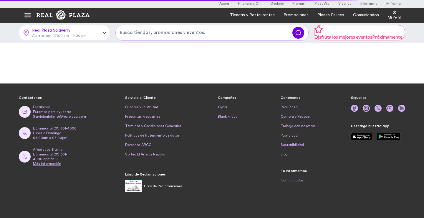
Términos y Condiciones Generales (153, 126)
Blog (284, 154)
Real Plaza (289, 107)
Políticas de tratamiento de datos (152, 135)
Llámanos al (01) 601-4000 (55, 128)
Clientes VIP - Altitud (141, 107)
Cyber (222, 107)
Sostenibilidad (292, 145)
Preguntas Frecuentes (142, 116)
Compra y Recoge (295, 116)
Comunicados (292, 180)
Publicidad (289, 135)
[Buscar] (298, 33)
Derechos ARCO (138, 145)
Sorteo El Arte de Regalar (145, 154)
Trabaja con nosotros (298, 126)
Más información (47, 163)
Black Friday (227, 116)
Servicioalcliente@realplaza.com (59, 116)
